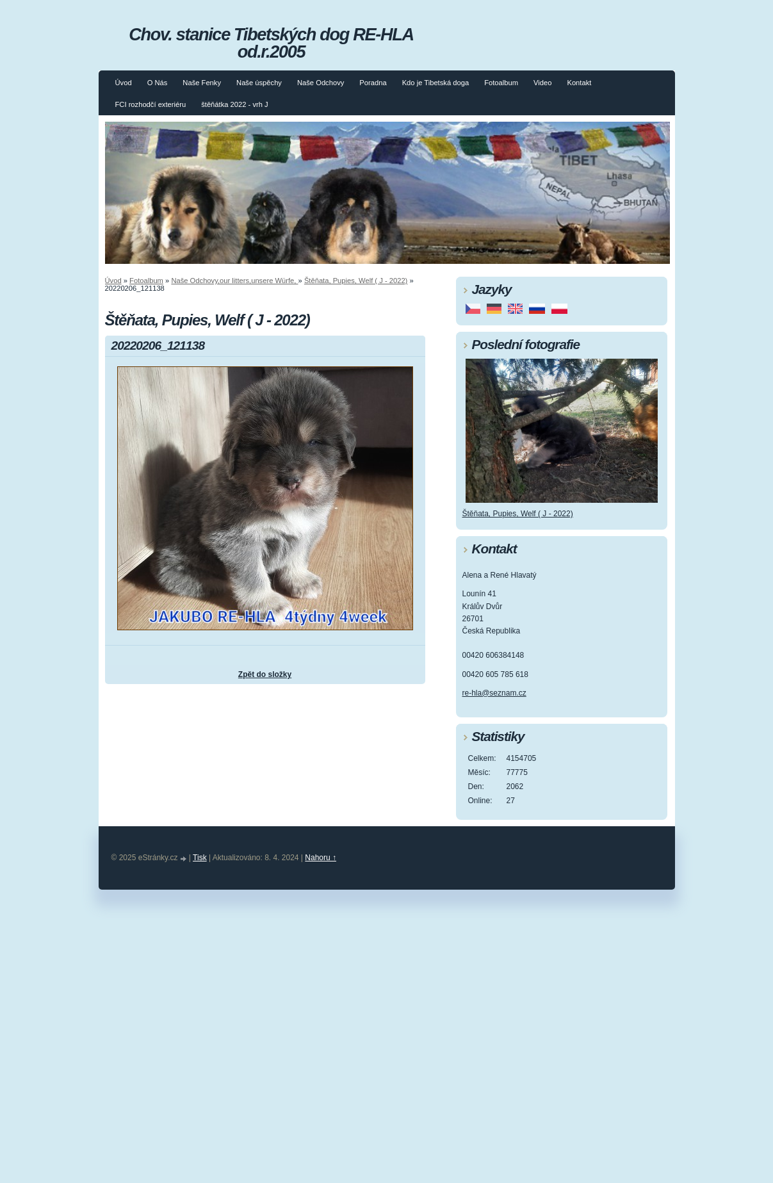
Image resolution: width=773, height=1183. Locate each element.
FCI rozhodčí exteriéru (150, 104)
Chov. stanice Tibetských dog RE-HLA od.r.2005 (271, 42)
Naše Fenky (202, 82)
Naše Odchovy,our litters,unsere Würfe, (234, 280)
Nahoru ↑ (320, 857)
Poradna (372, 82)
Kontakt (579, 82)
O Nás (157, 82)
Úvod (123, 82)
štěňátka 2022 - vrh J (234, 104)
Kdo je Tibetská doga (435, 82)
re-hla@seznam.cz (494, 693)
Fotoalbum (501, 82)
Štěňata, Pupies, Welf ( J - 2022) (355, 280)
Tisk (200, 857)
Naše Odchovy (320, 82)
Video (542, 82)
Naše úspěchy (259, 82)
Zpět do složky (264, 674)
